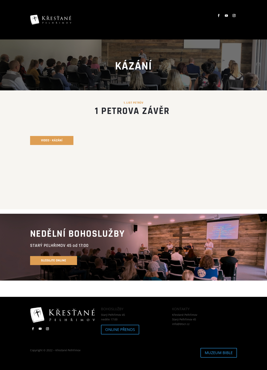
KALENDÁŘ (160, 19)
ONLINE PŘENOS (120, 329)
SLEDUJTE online (53, 260)
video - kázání (51, 140)
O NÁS (131, 19)
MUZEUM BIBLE (219, 352)
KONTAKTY (178, 19)
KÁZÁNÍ (144, 19)
